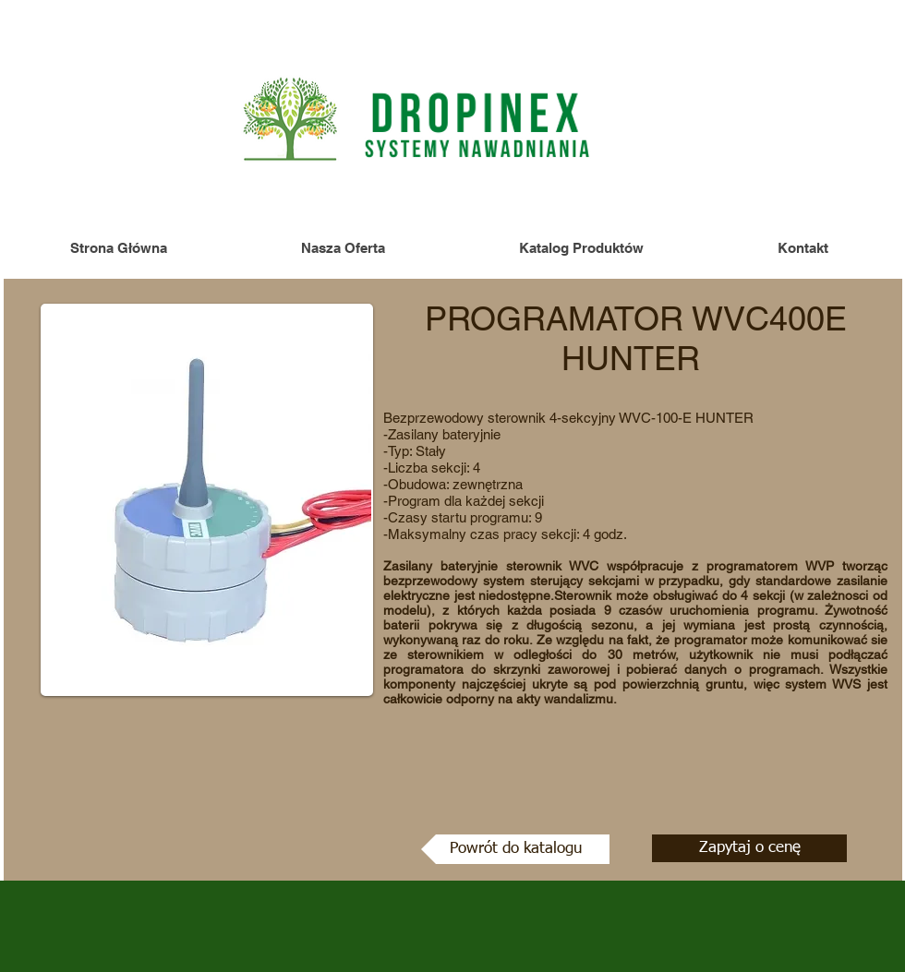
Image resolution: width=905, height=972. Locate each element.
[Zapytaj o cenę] (749, 848)
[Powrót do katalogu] (515, 849)
